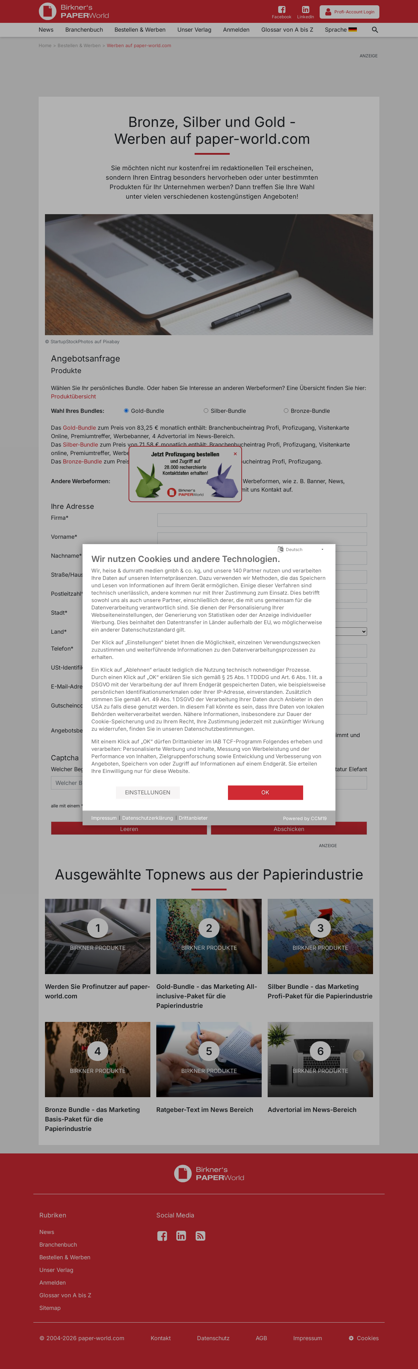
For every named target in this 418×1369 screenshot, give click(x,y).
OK (265, 792)
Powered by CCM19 (305, 818)
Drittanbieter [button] (193, 818)
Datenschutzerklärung (147, 818)
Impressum (104, 818)
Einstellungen (147, 792)
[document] (209, 669)
